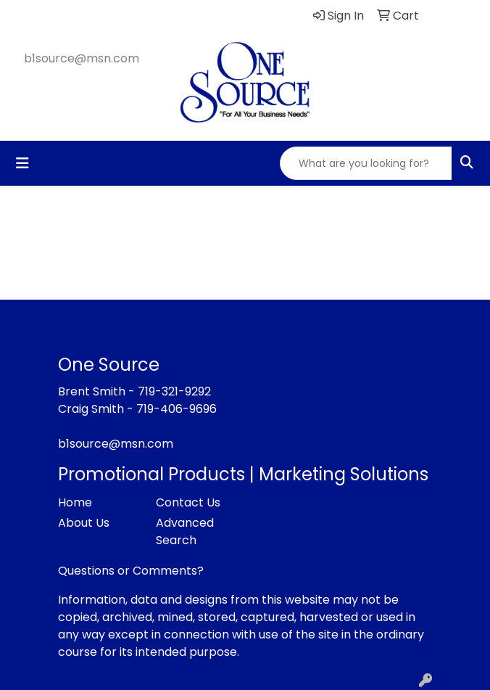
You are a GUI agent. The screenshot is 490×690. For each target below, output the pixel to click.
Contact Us (188, 502)
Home (75, 502)
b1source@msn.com (81, 58)
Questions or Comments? (131, 570)
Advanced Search (185, 531)
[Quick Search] (366, 163)
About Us (83, 522)
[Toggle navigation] (22, 163)
